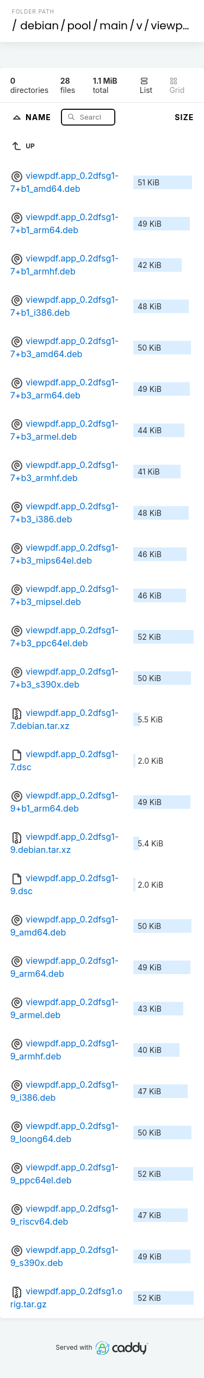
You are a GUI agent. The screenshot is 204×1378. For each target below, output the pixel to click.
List (146, 86)
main (114, 25)
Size (184, 117)
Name (39, 116)
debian (39, 25)
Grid (176, 86)
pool (79, 25)
